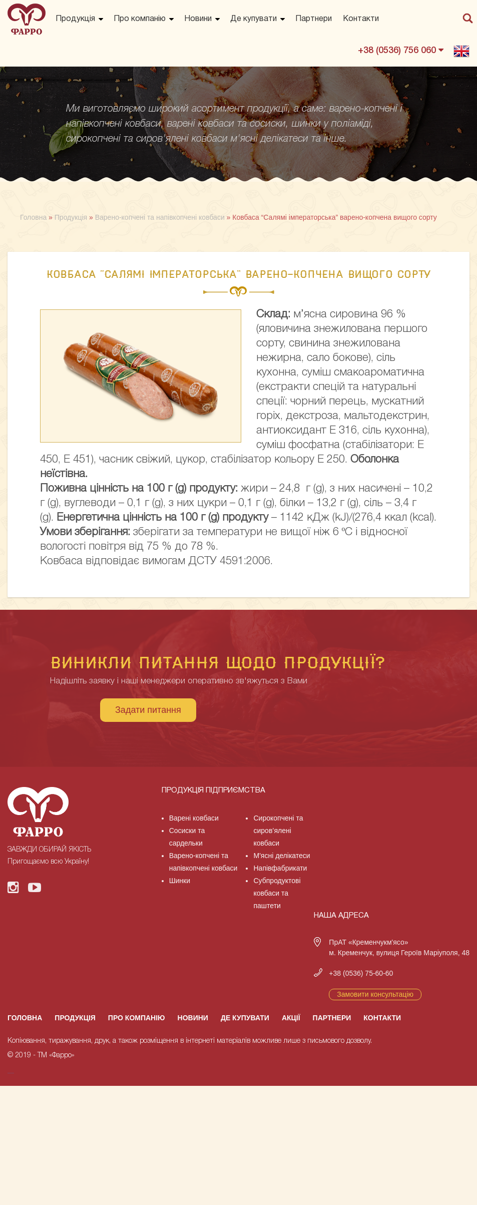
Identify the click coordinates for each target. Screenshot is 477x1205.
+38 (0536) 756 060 (400, 50)
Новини (198, 19)
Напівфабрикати (280, 868)
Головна (25, 1018)
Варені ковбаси (194, 818)
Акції (291, 1018)
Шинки (179, 881)
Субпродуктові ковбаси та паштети (276, 893)
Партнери (313, 19)
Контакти (361, 19)
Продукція (75, 19)
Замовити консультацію (375, 994)
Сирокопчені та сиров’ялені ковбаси (278, 830)
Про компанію (140, 19)
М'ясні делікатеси (281, 856)
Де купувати (253, 19)
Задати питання (148, 710)
